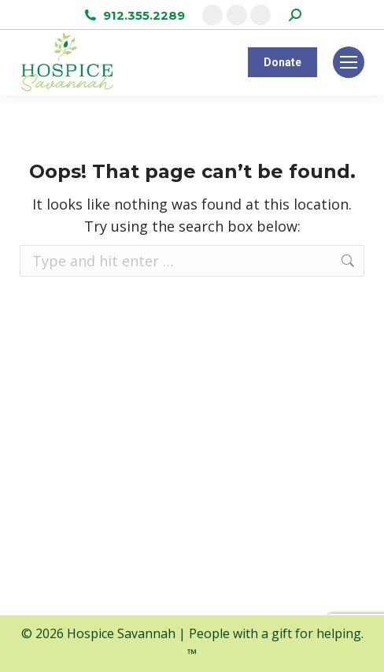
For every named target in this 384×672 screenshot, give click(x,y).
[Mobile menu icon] (348, 62)
